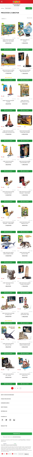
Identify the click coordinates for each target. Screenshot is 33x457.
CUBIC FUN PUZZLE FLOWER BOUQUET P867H (8, 192)
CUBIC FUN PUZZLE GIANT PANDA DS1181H (24, 223)
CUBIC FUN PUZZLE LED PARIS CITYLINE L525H (8, 314)
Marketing (15, 453)
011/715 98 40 (16, 5)
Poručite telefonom (16, 4)
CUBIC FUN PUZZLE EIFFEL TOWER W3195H (8, 162)
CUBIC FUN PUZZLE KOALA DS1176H (8, 283)
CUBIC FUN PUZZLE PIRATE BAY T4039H (8, 375)
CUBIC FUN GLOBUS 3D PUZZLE (24, 40)
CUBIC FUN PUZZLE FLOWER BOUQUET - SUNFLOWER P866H (8, 223)
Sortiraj (2, 8)
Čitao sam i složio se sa (11, 436)
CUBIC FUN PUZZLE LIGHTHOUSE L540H (25, 314)
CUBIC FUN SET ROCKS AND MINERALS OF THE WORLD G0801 (8, 41)
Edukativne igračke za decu (3, 38)
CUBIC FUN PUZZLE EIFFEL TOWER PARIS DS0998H (24, 131)
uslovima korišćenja (16, 436)
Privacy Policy (22, 439)
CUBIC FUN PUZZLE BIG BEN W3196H (8, 101)
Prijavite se (16, 433)
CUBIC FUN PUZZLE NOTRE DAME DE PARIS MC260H (24, 344)
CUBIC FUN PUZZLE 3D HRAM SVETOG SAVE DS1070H (8, 71)
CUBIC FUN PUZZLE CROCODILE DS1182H (24, 101)
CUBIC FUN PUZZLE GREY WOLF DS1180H (25, 253)
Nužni (4, 453)
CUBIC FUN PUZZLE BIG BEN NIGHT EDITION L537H (24, 71)
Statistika (9, 453)
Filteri (28, 8)
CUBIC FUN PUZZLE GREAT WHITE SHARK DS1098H (8, 253)
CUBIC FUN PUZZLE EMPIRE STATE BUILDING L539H (24, 162)
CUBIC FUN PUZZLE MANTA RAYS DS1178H (8, 344)
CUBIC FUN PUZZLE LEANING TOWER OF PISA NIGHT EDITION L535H (25, 284)
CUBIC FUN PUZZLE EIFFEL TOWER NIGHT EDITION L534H (8, 131)
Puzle (18, 38)
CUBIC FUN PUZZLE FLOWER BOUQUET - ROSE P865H (25, 192)
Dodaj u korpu (8, 49)
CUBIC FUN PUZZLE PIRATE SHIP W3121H (24, 375)
